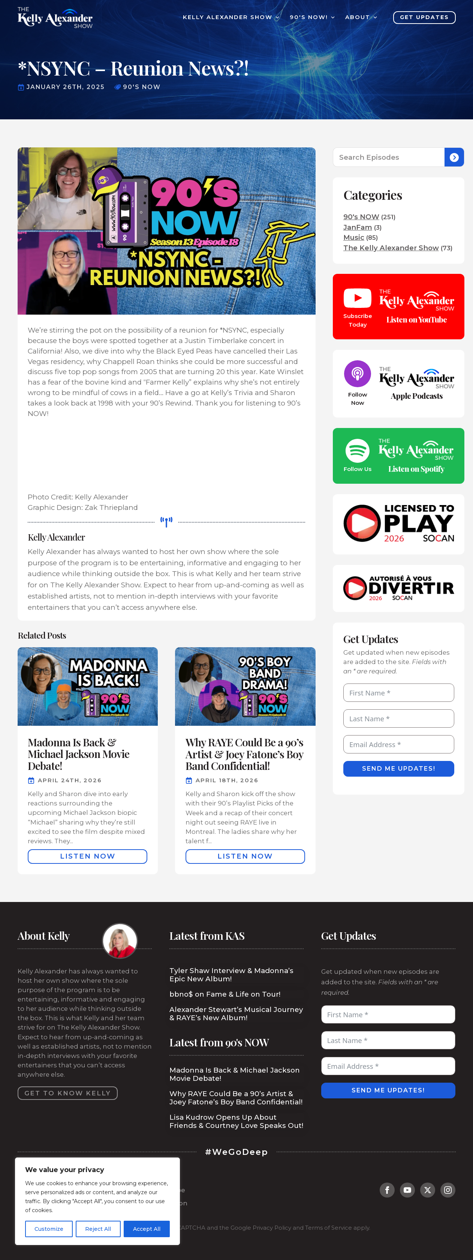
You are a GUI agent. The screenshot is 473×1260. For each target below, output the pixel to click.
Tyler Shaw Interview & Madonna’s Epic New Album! (231, 975)
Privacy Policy (272, 1227)
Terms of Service (328, 1227)
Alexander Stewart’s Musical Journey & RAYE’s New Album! (236, 1014)
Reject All (98, 1229)
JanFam (357, 227)
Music (353, 237)
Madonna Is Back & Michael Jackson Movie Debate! (234, 1074)
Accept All (146, 1229)
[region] (97, 1201)
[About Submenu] (373, 17)
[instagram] (447, 1190)
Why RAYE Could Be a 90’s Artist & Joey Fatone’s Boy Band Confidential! (235, 1098)
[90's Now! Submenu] (331, 17)
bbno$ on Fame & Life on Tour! (224, 994)
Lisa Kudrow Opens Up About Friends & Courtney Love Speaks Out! (236, 1121)
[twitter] (427, 1190)
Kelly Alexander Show (227, 17)
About (357, 17)
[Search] (454, 157)
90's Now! (309, 17)
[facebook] (387, 1190)
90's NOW (361, 216)
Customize (48, 1229)
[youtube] (407, 1190)
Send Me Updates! (399, 768)
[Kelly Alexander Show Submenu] (275, 17)
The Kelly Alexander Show (391, 248)
